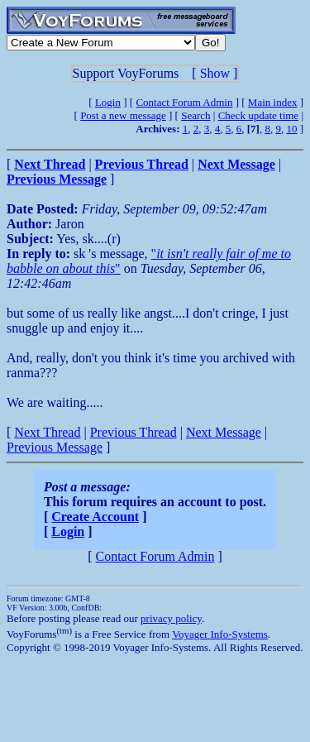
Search (195, 115)
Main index (273, 102)
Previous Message (55, 447)
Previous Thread (133, 432)
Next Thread (47, 432)
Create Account (95, 517)
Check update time (258, 115)
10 (291, 128)
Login (108, 102)
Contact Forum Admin (184, 102)
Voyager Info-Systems (220, 634)
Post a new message (123, 115)
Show (215, 73)
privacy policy (171, 618)
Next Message (223, 432)
